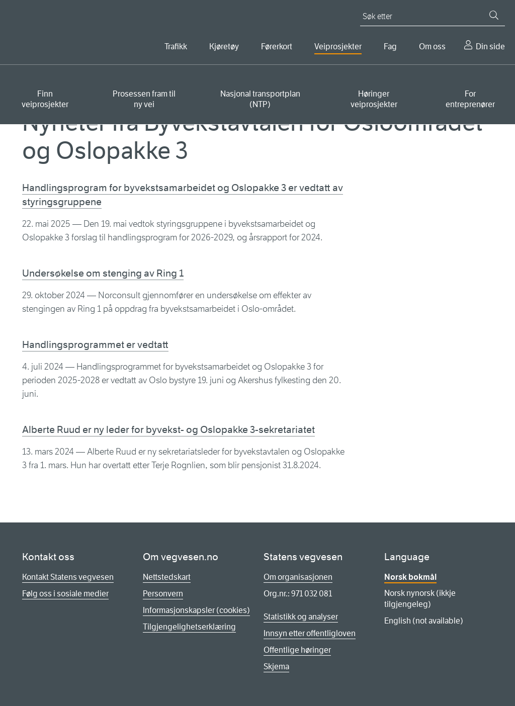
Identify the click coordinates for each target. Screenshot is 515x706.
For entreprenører (470, 99)
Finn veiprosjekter (45, 99)
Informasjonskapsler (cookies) (196, 610)
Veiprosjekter (338, 46)
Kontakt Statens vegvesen (68, 577)
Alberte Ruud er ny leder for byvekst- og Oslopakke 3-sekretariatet (168, 429)
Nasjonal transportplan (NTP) (260, 99)
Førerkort (276, 46)
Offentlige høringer (297, 650)
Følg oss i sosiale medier (65, 593)
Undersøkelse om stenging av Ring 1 (103, 273)
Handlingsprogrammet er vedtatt (95, 344)
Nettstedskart (167, 577)
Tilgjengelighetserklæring (189, 627)
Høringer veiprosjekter (374, 99)
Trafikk (175, 46)
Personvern (163, 593)
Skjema (276, 666)
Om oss (432, 46)
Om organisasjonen (298, 577)
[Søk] (494, 15)
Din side (490, 46)
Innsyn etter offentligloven (310, 633)
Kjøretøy (224, 46)
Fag (390, 46)
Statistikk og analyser (301, 617)
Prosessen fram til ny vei (144, 99)
